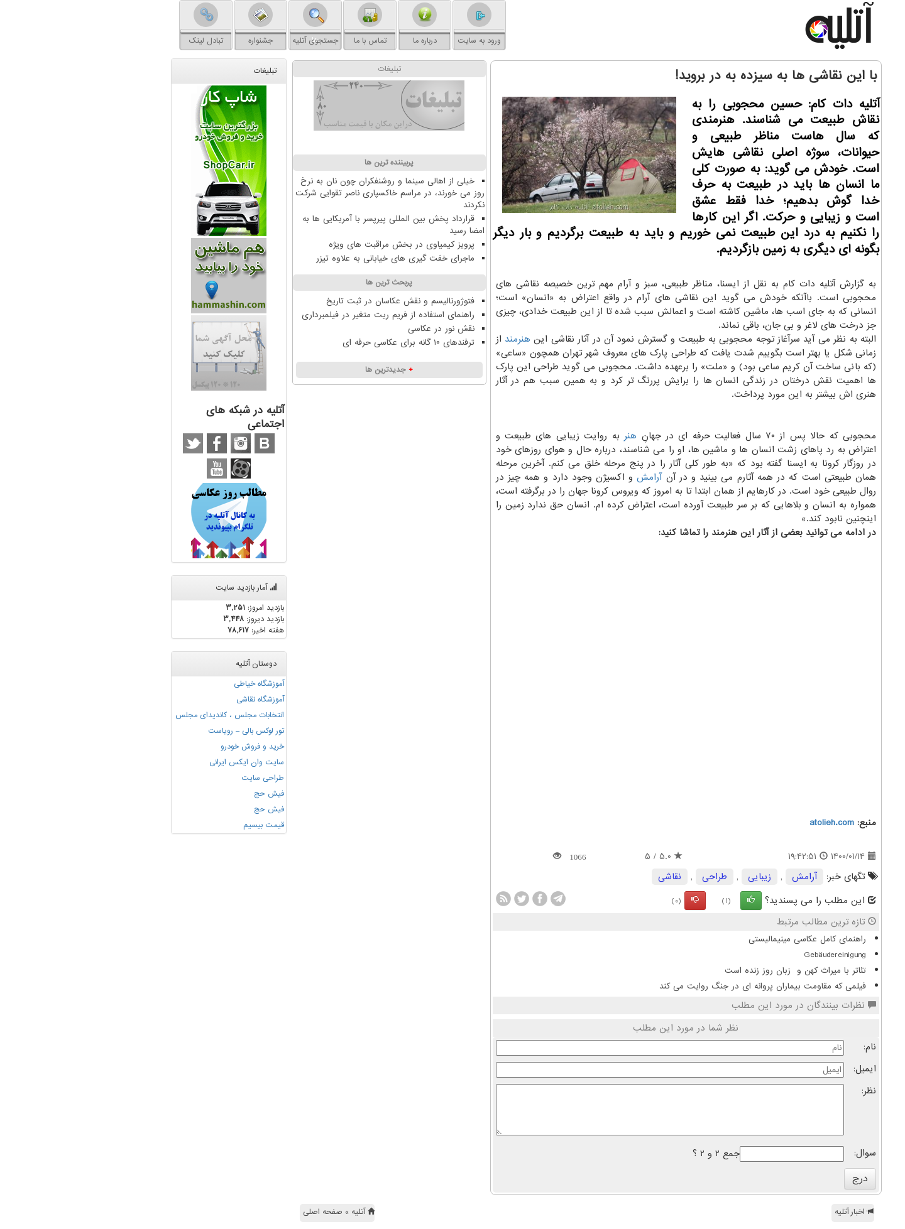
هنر (555, 436)
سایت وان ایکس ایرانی (171, 762)
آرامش (574, 477)
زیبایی (684, 877)
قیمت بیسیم (188, 825)
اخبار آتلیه (779, 1212)
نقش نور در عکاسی (366, 329)
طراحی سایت (188, 778)
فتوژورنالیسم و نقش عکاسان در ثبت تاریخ (325, 301)
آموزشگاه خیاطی (184, 684)
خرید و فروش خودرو (177, 746)
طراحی (639, 877)
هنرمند (443, 339)
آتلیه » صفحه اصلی (264, 1212)
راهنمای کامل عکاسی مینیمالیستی (732, 939)
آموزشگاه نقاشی (185, 699)
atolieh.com (757, 823)
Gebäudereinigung (760, 955)
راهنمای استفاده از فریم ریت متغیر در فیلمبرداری (313, 315)
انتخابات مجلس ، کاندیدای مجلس (155, 715)
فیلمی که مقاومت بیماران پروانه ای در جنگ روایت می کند (687, 986)
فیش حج (194, 793)
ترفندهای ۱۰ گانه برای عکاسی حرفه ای (334, 343)
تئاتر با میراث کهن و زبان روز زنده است (720, 971)
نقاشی (594, 877)
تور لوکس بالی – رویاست (171, 731)
